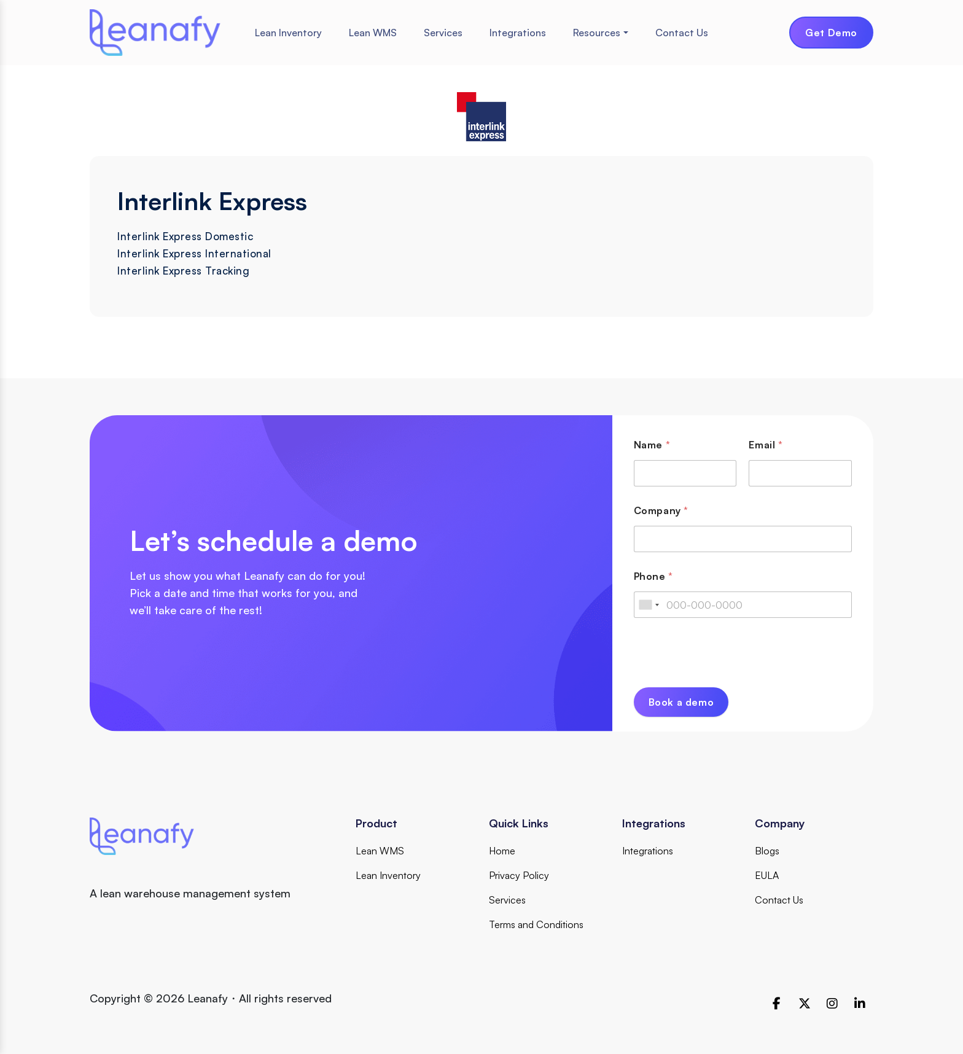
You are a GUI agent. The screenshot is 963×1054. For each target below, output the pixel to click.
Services (443, 32)
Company (661, 511)
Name (652, 445)
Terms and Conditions (536, 924)
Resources (596, 32)
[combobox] (648, 604)
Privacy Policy (519, 875)
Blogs (767, 851)
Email (765, 445)
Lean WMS (373, 32)
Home (502, 851)
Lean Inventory (288, 32)
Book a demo (681, 702)
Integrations (517, 32)
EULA (767, 875)
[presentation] (727, 679)
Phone (653, 576)
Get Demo (831, 32)
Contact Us (681, 32)
